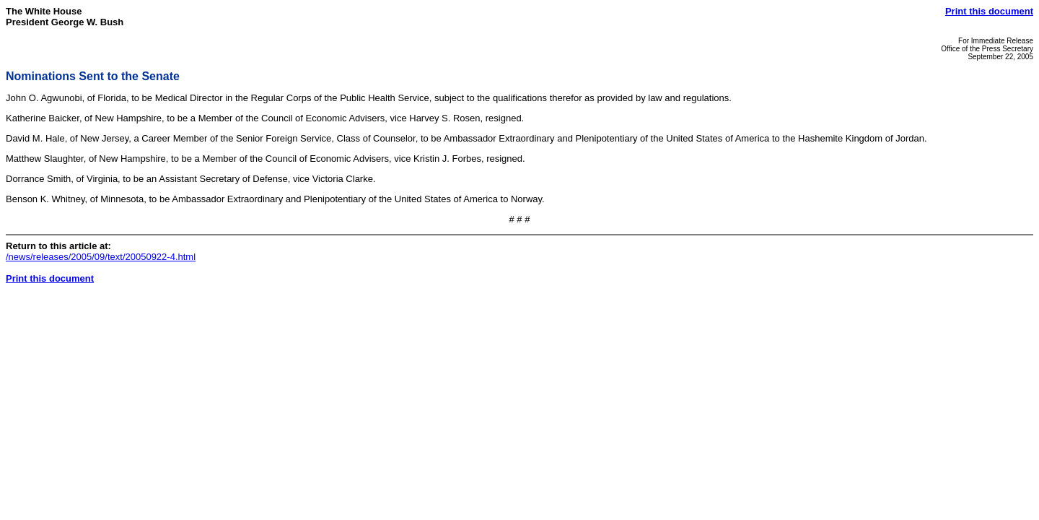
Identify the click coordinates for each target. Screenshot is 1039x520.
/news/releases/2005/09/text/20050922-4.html (101, 256)
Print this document (989, 11)
